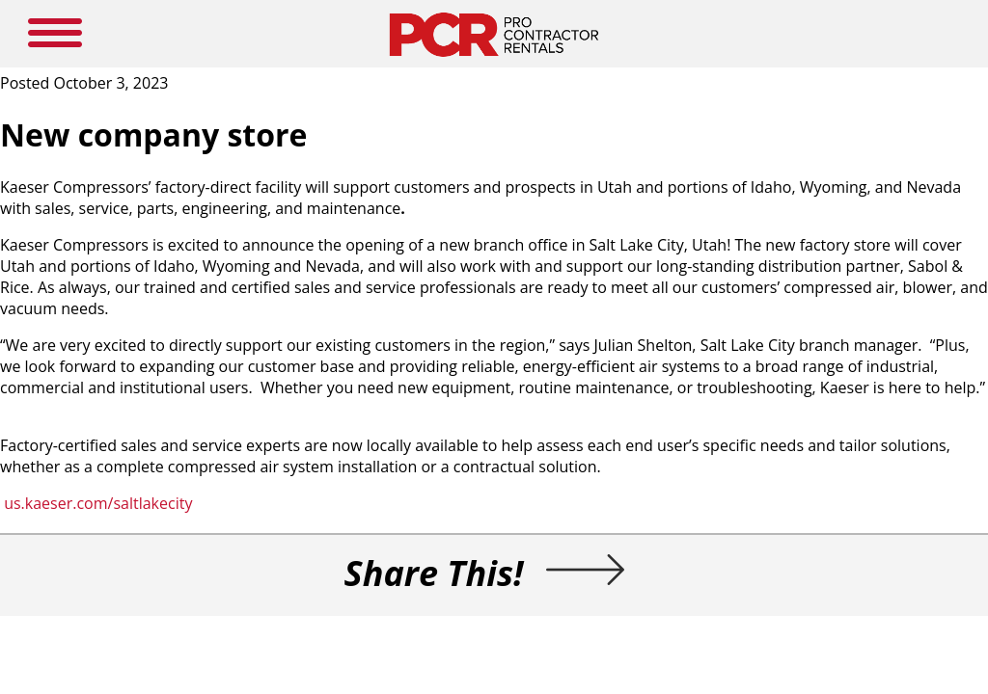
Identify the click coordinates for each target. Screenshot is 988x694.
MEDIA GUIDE (414, 21)
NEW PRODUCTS (336, 21)
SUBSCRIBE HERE (597, 21)
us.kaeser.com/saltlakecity (233, 534)
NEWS (470, 21)
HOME (274, 21)
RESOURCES (523, 21)
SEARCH (841, 23)
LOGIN (661, 21)
